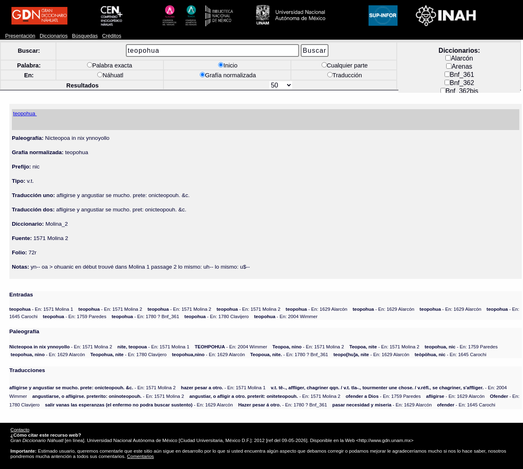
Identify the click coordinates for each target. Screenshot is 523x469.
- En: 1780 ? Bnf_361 (145, 316)
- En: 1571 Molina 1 (41, 309)
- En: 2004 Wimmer (285, 316)
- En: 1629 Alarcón (316, 309)
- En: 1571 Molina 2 (110, 309)
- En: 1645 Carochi (451, 354)
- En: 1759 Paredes (75, 316)
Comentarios (140, 456)
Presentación (20, 36)
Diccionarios (54, 36)
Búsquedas (85, 36)
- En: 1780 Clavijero (216, 316)
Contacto (20, 429)
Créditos (111, 36)
